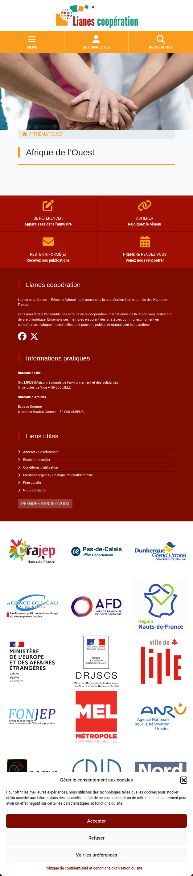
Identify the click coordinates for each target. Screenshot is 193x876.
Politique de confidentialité (72, 475)
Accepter (96, 821)
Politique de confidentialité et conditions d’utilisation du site (93, 868)
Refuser (96, 838)
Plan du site (32, 483)
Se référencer (48, 452)
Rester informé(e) (36, 460)
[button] (184, 780)
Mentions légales (36, 475)
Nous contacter (35, 490)
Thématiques (47, 134)
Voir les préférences (96, 855)
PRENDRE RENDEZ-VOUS (45, 503)
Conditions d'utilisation (40, 467)
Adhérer (29, 452)
